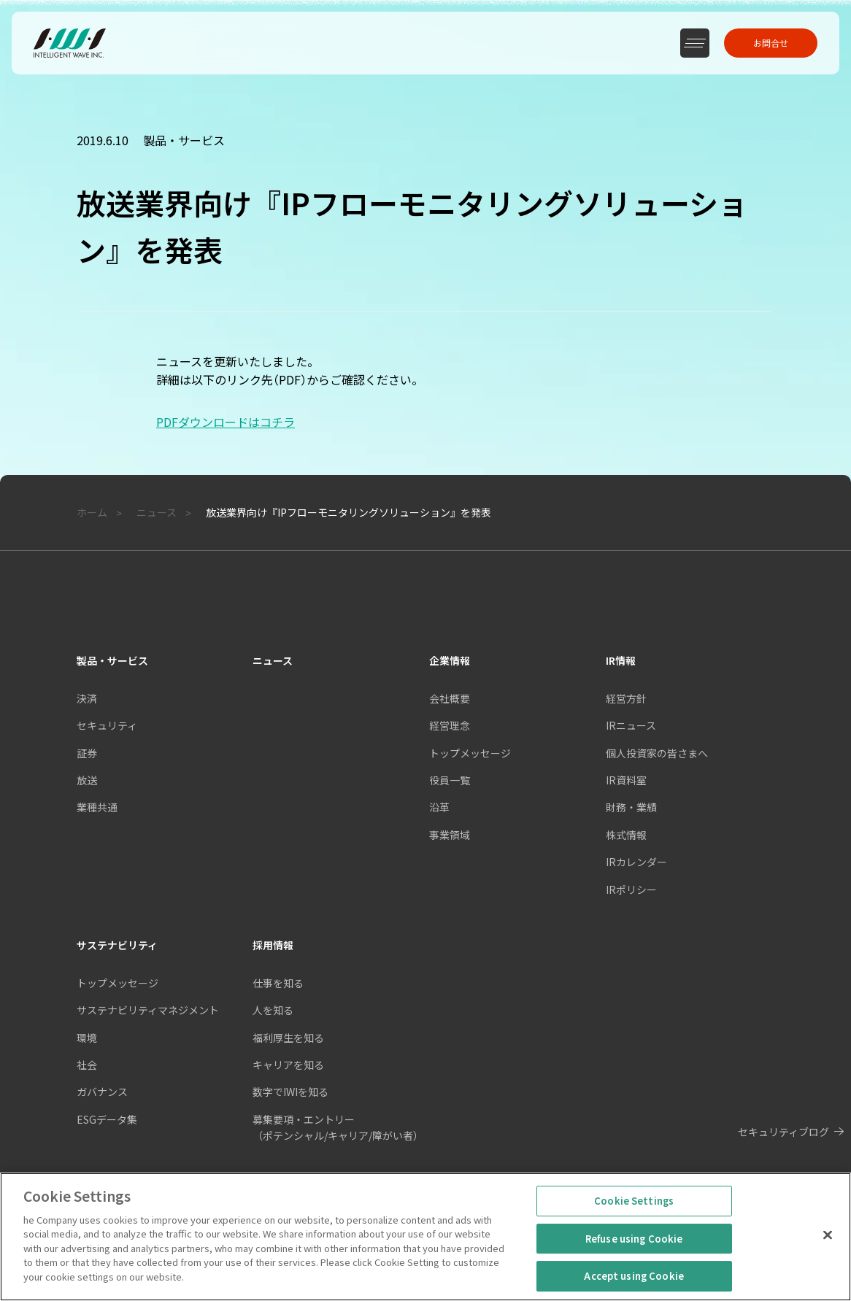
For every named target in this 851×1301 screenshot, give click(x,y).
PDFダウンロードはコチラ (225, 422)
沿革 (439, 807)
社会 (87, 1064)
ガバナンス (102, 1091)
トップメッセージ (117, 983)
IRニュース (631, 725)
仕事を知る (278, 983)
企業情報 (449, 660)
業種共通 (97, 807)
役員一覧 (449, 780)
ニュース (273, 660)
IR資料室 (626, 780)
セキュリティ (107, 725)
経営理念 (449, 725)
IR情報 (621, 660)
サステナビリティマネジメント (148, 1010)
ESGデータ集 (107, 1119)
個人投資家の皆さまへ (657, 753)
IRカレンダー (636, 861)
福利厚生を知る (288, 1037)
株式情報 (626, 834)
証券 (87, 753)
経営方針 (626, 698)
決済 (87, 698)
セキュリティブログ (783, 1131)
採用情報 (273, 945)
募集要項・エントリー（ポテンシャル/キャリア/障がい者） (338, 1127)
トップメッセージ (470, 753)
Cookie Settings (634, 1221)
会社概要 (449, 698)
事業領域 (449, 834)
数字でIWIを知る (290, 1091)
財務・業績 (631, 807)
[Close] (828, 1255)
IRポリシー (631, 889)
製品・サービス (112, 660)
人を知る (273, 1010)
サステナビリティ (117, 945)
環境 (87, 1037)
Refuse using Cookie (633, 1259)
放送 (87, 780)
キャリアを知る (288, 1064)
